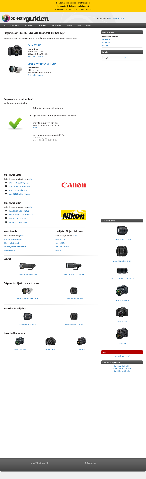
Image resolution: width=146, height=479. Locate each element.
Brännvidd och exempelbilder (13, 239)
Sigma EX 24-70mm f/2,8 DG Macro (19, 194)
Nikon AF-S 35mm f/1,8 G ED (17, 218)
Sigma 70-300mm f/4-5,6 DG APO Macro (21, 214)
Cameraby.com (106, 39)
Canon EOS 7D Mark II (62, 247)
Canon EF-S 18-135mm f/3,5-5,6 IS (19, 183)
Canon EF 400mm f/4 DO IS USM (42, 63)
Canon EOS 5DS (60, 239)
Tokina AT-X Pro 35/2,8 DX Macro (18, 222)
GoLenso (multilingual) (79, 6)
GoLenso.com (106, 42)
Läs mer (35, 128)
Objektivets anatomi (10, 250)
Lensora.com (106, 45)
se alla (30, 179)
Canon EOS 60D (34, 45)
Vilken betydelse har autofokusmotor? (15, 247)
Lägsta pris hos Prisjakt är (35, 56)
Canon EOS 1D (60, 250)
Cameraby (61, 6)
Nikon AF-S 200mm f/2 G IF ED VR (19, 211)
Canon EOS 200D (61, 243)
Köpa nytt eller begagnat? (11, 243)
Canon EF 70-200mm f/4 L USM (18, 190)
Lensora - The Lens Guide (116, 18)
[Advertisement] (49, 87)
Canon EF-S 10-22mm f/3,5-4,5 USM (19, 186)
